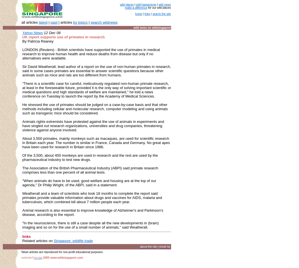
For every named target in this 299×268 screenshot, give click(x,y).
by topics (80, 22)
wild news (165, 4)
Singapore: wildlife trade (73, 241)
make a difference (136, 7)
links (147, 13)
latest (43, 22)
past (54, 22)
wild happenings (146, 4)
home (138, 13)
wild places (127, 4)
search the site (161, 13)
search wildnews (104, 22)
